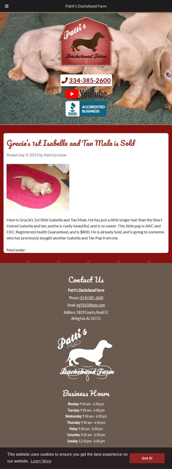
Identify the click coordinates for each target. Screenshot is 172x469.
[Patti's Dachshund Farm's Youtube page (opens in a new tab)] (85, 96)
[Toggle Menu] (7, 6)
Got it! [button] (147, 458)
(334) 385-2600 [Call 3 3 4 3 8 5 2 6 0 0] (91, 298)
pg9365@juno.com (91, 305)
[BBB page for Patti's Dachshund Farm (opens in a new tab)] (85, 114)
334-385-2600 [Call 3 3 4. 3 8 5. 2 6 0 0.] (90, 80)
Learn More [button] (41, 461)
